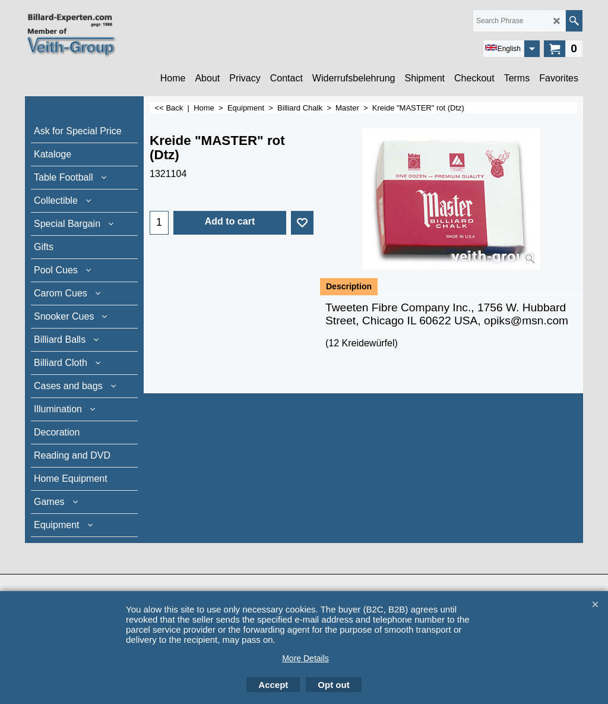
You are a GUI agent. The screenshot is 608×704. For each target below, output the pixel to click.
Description (349, 286)
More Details (305, 658)
